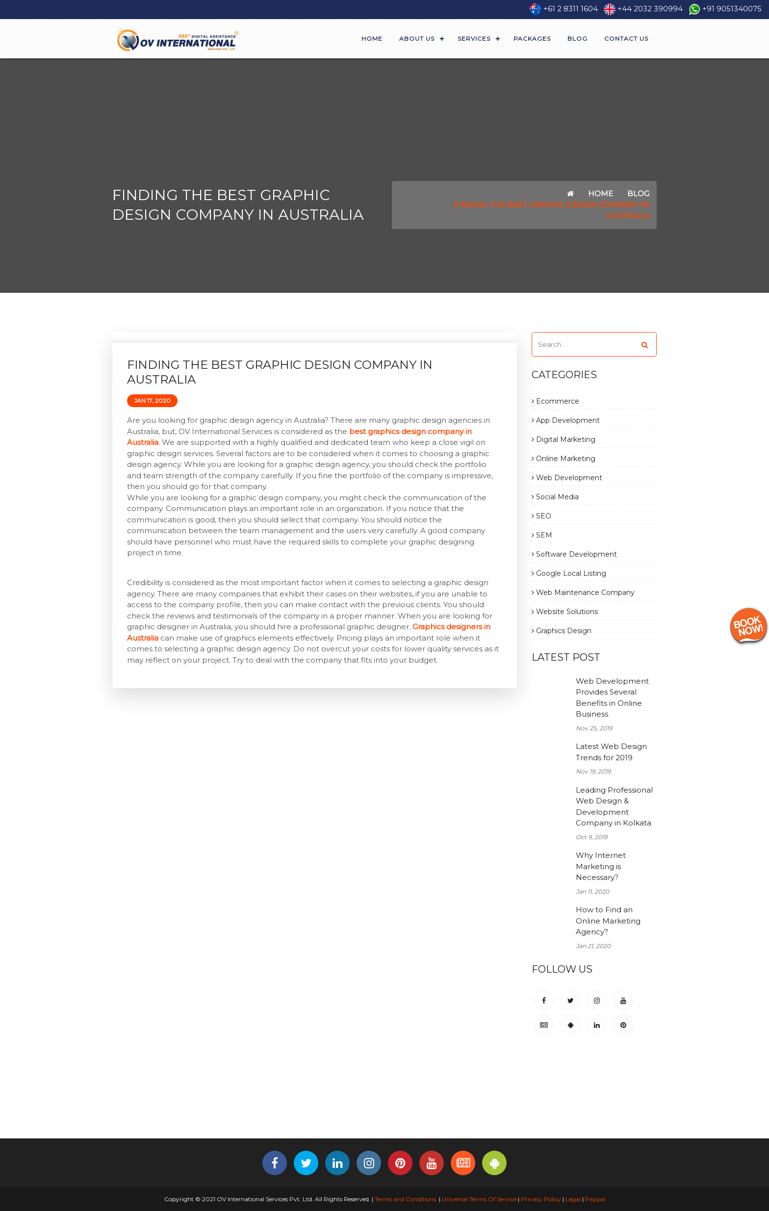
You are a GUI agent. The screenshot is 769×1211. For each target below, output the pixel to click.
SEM (542, 535)
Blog (577, 38)
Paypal (595, 1199)
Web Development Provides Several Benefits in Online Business (612, 697)
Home (372, 38)
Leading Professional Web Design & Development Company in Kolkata (614, 806)
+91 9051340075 (732, 8)
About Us (417, 38)
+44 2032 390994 (650, 8)
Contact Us (626, 38)
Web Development (567, 477)
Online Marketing (563, 458)
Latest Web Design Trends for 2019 (611, 752)
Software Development (574, 554)
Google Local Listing (569, 573)
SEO (541, 516)
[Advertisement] (384, 1105)
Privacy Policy (541, 1199)
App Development (566, 420)
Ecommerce (555, 401)
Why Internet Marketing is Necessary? (601, 866)
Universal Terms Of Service (479, 1199)
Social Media (555, 496)
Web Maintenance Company (583, 592)
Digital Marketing (563, 439)
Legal (573, 1199)
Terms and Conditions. (405, 1199)
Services (474, 38)
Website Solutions (565, 611)
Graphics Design (561, 630)
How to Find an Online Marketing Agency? (608, 920)
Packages (532, 38)
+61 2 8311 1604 (570, 8)
